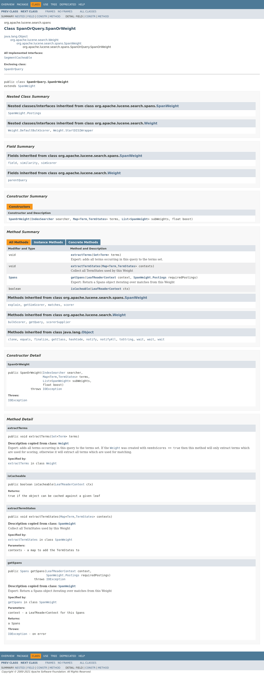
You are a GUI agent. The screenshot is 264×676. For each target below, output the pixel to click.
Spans (13, 277)
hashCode (76, 339)
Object (88, 332)
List (125, 219)
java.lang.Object (16, 36)
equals (25, 339)
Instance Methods (48, 242)
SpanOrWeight (19, 219)
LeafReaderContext (101, 277)
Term (83, 219)
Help (82, 4)
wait (140, 339)
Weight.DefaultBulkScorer (29, 130)
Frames (50, 11)
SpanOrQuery (13, 69)
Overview (7, 4)
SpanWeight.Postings (24, 113)
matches (54, 304)
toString (126, 339)
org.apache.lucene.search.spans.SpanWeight (48, 43)
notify (91, 339)
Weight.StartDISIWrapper (73, 130)
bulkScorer (16, 322)
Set (96, 254)
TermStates (97, 219)
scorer (69, 304)
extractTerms (81, 254)
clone (12, 339)
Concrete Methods (83, 242)
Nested (20, 16)
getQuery (36, 322)
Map (75, 219)
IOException (52, 389)
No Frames (65, 11)
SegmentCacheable (18, 57)
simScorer (49, 163)
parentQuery (17, 180)
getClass (58, 339)
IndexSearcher (42, 219)
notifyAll (108, 339)
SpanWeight (26, 86)
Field (30, 16)
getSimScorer (34, 304)
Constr (42, 16)
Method (55, 16)
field (12, 163)
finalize (41, 339)
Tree (54, 4)
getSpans (78, 277)
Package (22, 4)
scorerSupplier (58, 322)
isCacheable (80, 288)
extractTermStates (85, 266)
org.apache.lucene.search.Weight (34, 40)
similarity (29, 163)
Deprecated (68, 4)
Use (45, 4)
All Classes (88, 11)
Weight (150, 123)
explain (14, 304)
